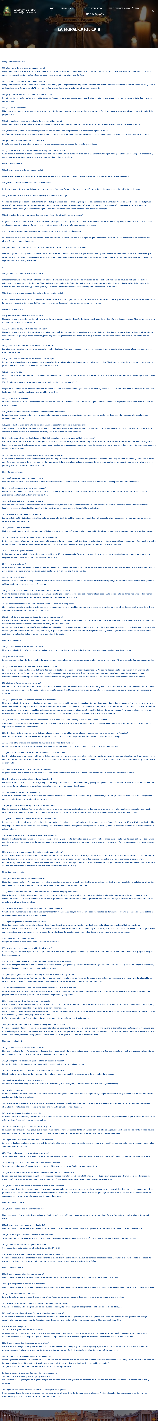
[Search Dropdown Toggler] (153, 11)
